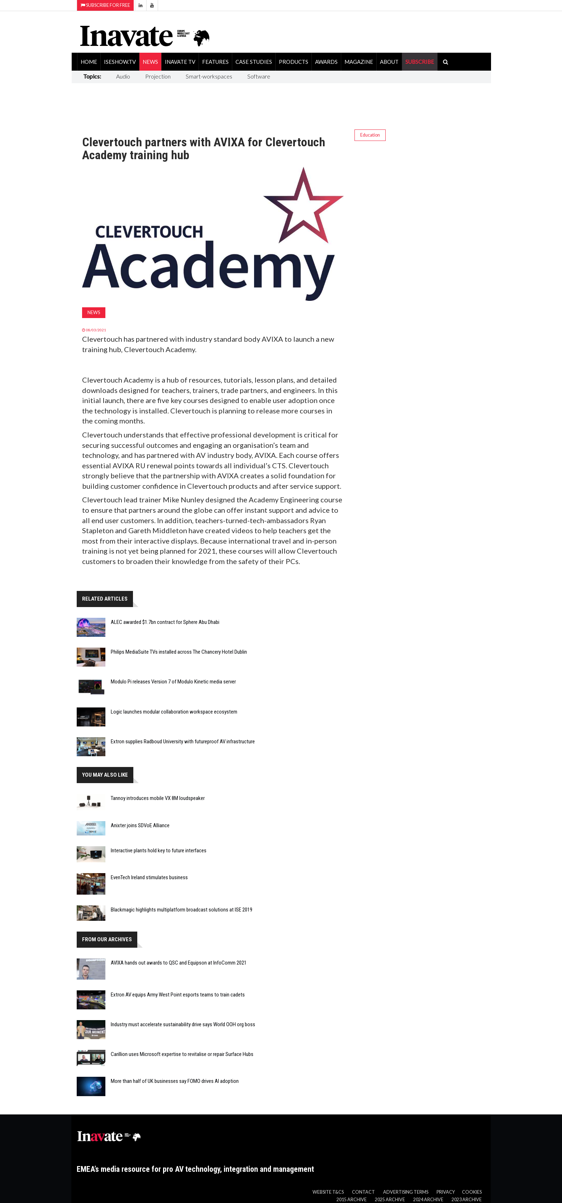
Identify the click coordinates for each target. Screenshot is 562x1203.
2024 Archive (428, 1199)
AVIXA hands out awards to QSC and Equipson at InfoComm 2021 (179, 963)
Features (215, 61)
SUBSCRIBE (419, 61)
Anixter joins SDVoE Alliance (140, 825)
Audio (123, 76)
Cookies (472, 1192)
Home (89, 61)
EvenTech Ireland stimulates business (149, 877)
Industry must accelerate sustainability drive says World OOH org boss (183, 1024)
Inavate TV (180, 61)
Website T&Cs (328, 1192)
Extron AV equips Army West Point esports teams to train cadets (178, 994)
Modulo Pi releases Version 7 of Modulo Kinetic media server (173, 681)
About (389, 61)
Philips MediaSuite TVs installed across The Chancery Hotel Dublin (179, 652)
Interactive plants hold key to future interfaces (158, 850)
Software (258, 76)
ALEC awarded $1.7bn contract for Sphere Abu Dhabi (165, 622)
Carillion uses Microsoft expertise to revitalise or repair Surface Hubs (182, 1054)
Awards (326, 61)
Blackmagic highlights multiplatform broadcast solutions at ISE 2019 (181, 909)
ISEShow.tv (120, 61)
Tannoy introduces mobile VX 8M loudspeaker (158, 798)
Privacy (446, 1192)
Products (293, 61)
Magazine (358, 61)
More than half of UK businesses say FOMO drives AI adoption (175, 1081)
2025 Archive (390, 1199)
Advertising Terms (405, 1192)
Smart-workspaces (209, 76)
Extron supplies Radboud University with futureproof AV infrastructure (183, 741)
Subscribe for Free (105, 5)
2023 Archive (467, 1199)
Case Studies (253, 61)
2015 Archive (352, 1199)
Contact (363, 1192)
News (150, 61)
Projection (158, 76)
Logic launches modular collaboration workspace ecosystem (174, 712)
